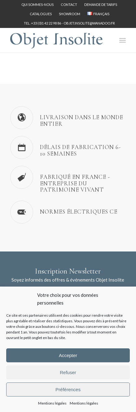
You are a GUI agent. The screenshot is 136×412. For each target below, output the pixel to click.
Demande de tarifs (100, 4)
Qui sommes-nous (37, 4)
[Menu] (122, 40)
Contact (69, 4)
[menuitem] (37, 4)
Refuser (68, 372)
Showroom (69, 14)
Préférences (68, 389)
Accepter (68, 355)
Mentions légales (52, 403)
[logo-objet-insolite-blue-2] (56, 40)
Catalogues (41, 14)
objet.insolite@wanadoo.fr (89, 23)
